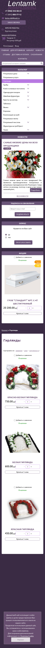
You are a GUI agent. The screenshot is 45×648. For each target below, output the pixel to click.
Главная (5, 50)
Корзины (6, 111)
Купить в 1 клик (22, 313)
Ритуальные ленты (10, 118)
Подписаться (22, 214)
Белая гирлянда (22, 462)
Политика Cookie (27, 636)
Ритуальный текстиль (11, 122)
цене (25, 351)
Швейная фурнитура (11, 96)
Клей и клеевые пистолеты (14, 88)
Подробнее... (36, 190)
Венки (5, 107)
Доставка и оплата (20, 54)
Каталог (30, 50)
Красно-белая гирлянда (23, 397)
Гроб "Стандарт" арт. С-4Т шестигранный (22, 302)
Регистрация (8, 46)
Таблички (7, 103)
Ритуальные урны (10, 73)
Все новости (22, 196)
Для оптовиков (17, 50)
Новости (40, 50)
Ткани (5, 130)
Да (9, 235)
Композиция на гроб (11, 115)
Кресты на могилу (10, 100)
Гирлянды (7, 81)
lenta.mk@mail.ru (12, 18)
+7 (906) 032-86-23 (13, 11)
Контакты (22, 59)
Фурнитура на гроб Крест (13, 126)
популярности (34, 351)
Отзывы (6, 54)
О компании (36, 54)
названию (19, 351)
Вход (17, 46)
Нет (9, 237)
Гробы (5, 85)
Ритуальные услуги (10, 77)
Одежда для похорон (11, 92)
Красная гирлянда (22, 529)
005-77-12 (13, 14)
